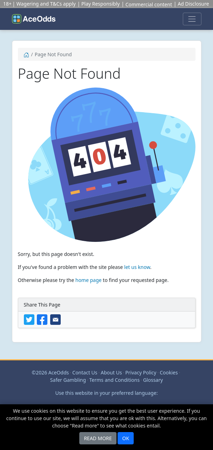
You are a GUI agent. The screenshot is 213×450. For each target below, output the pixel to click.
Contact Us (84, 372)
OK (125, 438)
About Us (111, 372)
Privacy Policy (140, 372)
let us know (137, 267)
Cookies (169, 372)
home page (88, 280)
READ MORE (98, 438)
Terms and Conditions (114, 380)
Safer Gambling (68, 380)
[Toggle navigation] (192, 19)
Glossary (153, 380)
